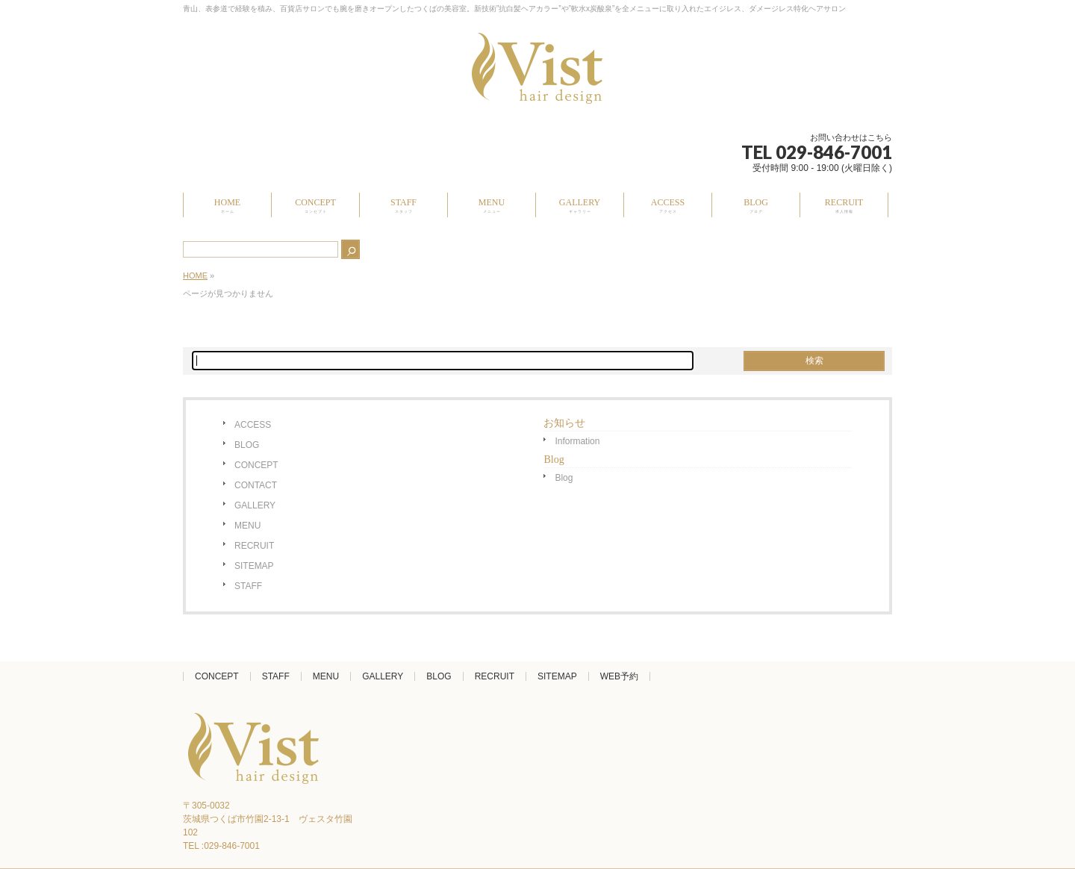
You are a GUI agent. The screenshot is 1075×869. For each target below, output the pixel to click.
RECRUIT (254, 546)
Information (577, 441)
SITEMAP (254, 566)
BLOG (246, 445)
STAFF (248, 586)
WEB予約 (619, 676)
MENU (247, 525)
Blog (564, 478)
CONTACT (255, 485)
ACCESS (252, 425)
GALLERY (254, 505)
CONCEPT (256, 465)
